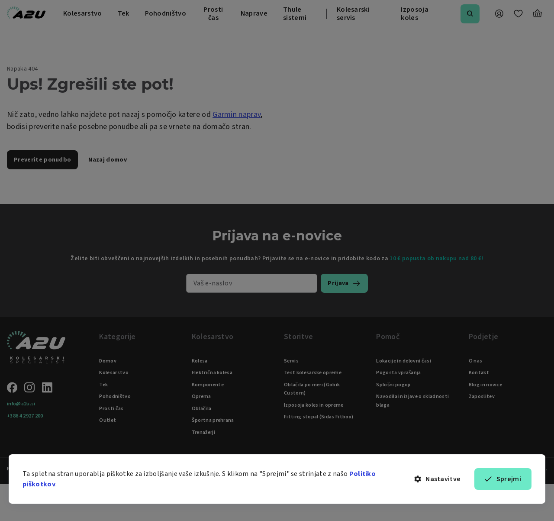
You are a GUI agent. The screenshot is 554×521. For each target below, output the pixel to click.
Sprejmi (503, 479)
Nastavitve (437, 479)
